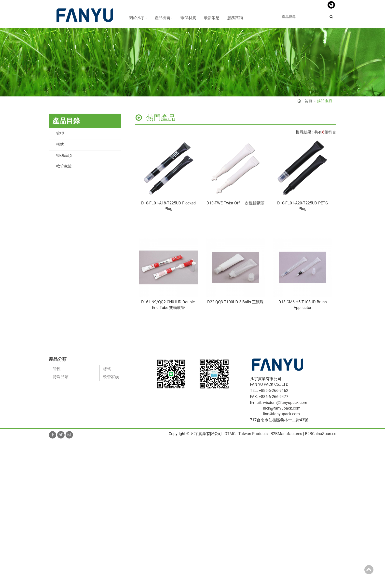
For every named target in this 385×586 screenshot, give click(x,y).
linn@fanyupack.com (281, 414)
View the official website (44, 494)
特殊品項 (64, 155)
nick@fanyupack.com (282, 408)
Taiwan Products (253, 433)
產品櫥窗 (164, 17)
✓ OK (140, 583)
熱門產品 (324, 101)
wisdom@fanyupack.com (285, 402)
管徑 (60, 133)
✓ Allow (7, 454)
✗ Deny (6, 460)
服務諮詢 (235, 17)
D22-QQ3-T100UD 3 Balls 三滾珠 (235, 302)
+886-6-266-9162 (273, 390)
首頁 (308, 101)
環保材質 (188, 17)
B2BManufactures (286, 433)
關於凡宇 (138, 17)
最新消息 (212, 17)
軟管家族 (64, 166)
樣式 (60, 144)
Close (5, 443)
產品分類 (58, 359)
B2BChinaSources (320, 433)
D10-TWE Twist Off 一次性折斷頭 (235, 203)
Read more (11, 494)
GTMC (229, 433)
